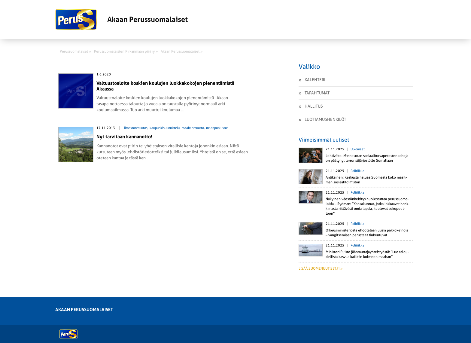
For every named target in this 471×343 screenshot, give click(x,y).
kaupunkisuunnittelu (165, 128)
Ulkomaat (358, 149)
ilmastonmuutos (135, 128)
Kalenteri (315, 79)
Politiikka (357, 171)
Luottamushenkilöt (325, 119)
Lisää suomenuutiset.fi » (320, 268)
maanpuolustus (217, 128)
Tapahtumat (317, 92)
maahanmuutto (193, 128)
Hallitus (314, 106)
